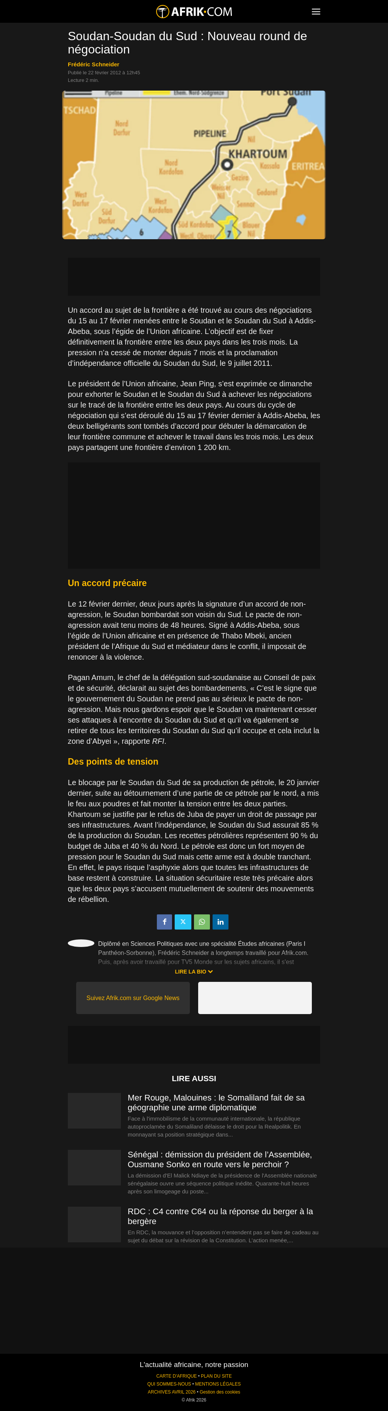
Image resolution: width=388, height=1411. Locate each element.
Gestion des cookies (220, 1392)
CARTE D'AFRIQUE (176, 1376)
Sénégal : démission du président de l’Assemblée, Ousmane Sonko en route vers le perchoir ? (220, 1159)
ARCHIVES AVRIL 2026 (172, 1392)
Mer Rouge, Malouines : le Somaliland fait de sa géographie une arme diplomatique (216, 1102)
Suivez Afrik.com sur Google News (132, 998)
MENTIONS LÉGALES (218, 1384)
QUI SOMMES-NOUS (169, 1384)
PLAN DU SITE (216, 1376)
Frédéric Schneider (93, 64)
